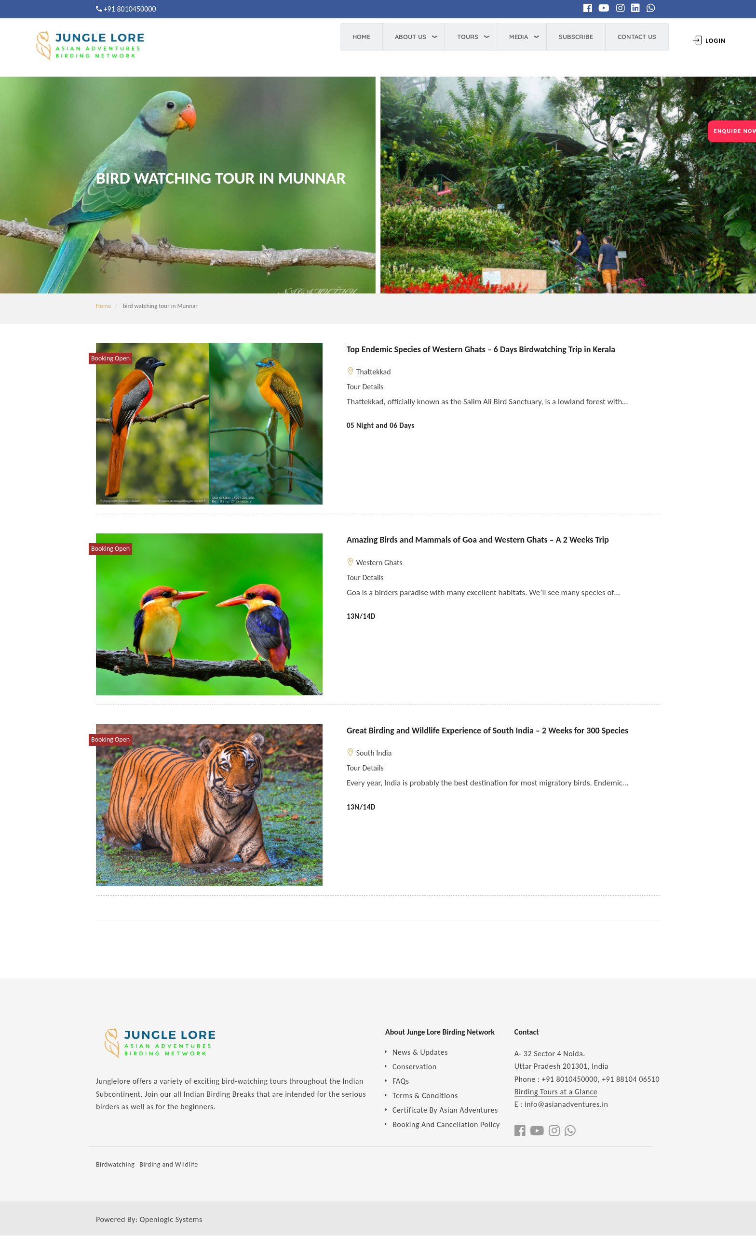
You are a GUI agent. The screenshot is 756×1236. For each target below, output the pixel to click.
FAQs (400, 1081)
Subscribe (572, 36)
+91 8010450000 (130, 8)
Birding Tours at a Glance (556, 1091)
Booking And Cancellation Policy (446, 1124)
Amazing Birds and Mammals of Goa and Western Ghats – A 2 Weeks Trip (478, 539)
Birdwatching (115, 1164)
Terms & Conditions (425, 1095)
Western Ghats (379, 562)
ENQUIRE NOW (735, 131)
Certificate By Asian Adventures (445, 1110)
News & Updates (420, 1052)
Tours (464, 36)
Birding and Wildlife (168, 1164)
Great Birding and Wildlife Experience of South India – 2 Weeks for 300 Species (487, 730)
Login (705, 41)
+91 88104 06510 (631, 1079)
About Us (407, 36)
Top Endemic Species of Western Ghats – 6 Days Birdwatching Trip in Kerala (481, 349)
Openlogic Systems (171, 1219)
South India (374, 753)
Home (358, 36)
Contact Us (633, 36)
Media (515, 36)
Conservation (414, 1066)
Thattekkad (373, 371)
